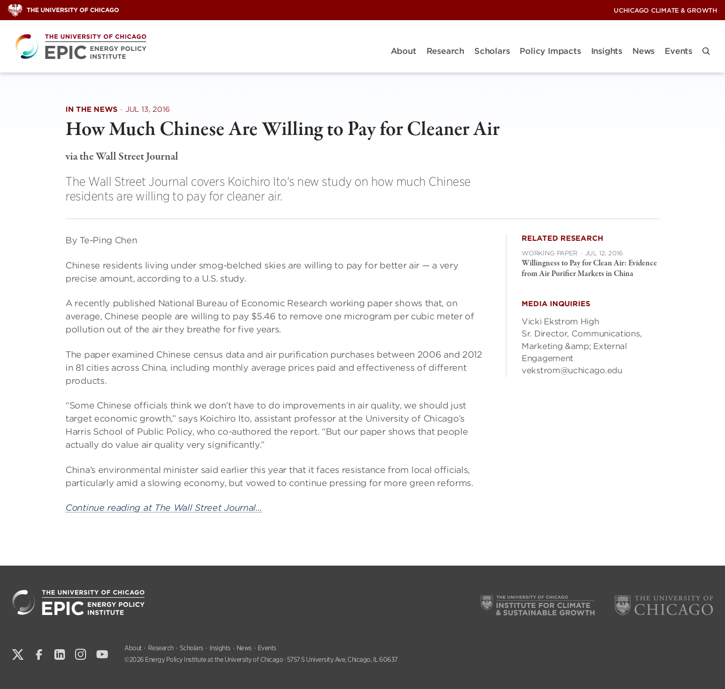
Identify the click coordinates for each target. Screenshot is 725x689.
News (643, 51)
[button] (706, 51)
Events (678, 51)
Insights (606, 51)
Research (445, 51)
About (403, 51)
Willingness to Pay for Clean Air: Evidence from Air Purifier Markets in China (589, 269)
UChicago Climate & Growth (665, 10)
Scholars (492, 51)
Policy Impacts (550, 51)
